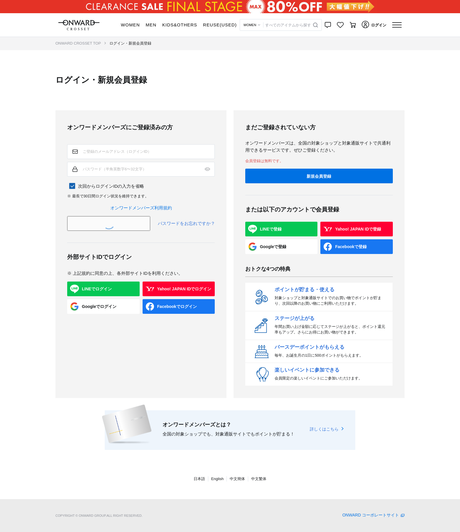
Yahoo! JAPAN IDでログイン (184, 289)
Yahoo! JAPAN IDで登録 (358, 229)
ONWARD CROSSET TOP (78, 43)
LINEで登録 (271, 229)
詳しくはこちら (324, 429)
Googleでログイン (99, 306)
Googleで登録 (273, 246)
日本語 (199, 479)
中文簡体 (237, 479)
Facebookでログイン (177, 306)
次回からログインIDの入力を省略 (111, 186)
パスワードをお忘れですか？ (186, 223)
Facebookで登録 (350, 246)
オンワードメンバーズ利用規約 (141, 207)
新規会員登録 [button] (319, 176)
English (217, 479)
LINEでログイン (97, 289)
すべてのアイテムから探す (288, 25)
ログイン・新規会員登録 (130, 43)
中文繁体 (258, 479)
